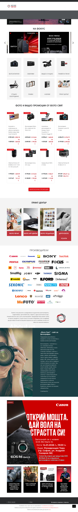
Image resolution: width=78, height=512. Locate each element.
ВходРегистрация (64, 5)
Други (23, 16)
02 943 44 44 (58, 490)
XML (31, 497)
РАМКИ (30, 70)
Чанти (62, 12)
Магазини (52, 0)
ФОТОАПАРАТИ (14, 50)
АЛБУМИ (47, 70)
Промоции (42, 0)
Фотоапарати (11, 12)
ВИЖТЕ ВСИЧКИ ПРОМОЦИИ (39, 171)
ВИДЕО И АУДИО (47, 50)
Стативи (57, 12)
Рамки (47, 12)
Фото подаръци (25, 0)
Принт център (29, 16)
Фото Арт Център (17, 0)
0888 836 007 (58, 492)
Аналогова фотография (14, 16)
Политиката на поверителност (50, 507)
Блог (48, 0)
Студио (42, 12)
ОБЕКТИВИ (30, 50)
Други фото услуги (34, 0)
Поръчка (69, 8)
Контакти (58, 0)
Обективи (18, 12)
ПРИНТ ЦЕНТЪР (64, 70)
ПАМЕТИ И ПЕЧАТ (64, 50)
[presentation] (5, 25)
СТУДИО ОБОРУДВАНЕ (14, 71)
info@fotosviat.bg (59, 495)
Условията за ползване (47, 505)
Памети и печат (35, 12)
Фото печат (9, 0)
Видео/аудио (25, 12)
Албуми (52, 12)
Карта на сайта (35, 494)
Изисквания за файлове (14, 500)
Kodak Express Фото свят (62, 487)
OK (74, 506)
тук (50, 509)
